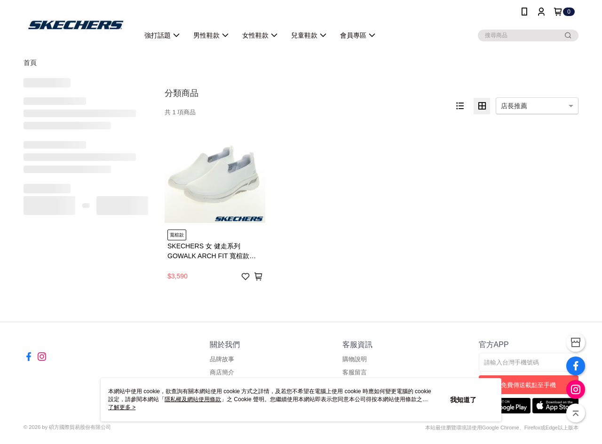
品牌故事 (222, 359)
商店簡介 (222, 372)
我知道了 (463, 400)
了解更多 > (121, 407)
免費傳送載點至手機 (528, 384)
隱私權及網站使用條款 (193, 399)
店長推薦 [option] (514, 106)
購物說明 (354, 359)
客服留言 (354, 372)
